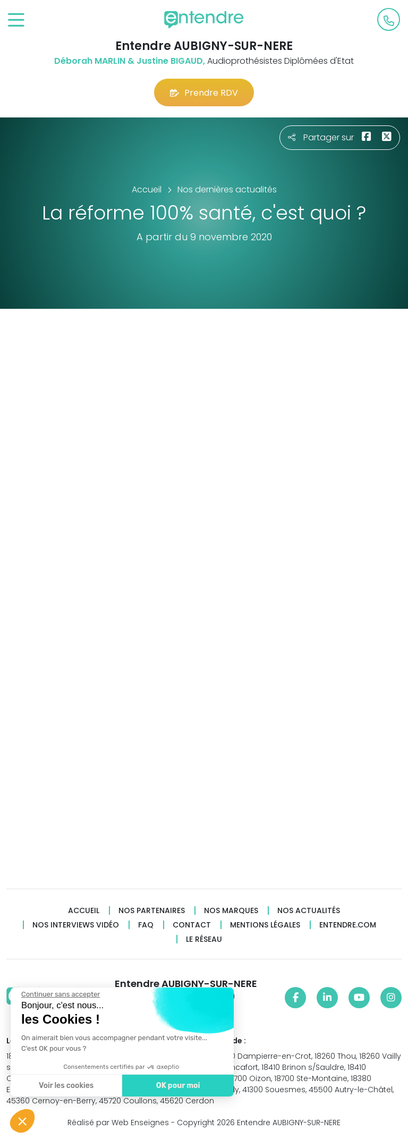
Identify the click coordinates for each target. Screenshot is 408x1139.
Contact (192, 925)
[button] (22, 1121)
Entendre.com (347, 925)
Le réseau (204, 939)
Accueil (83, 910)
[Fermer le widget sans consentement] (58, 994)
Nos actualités (308, 910)
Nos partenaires (151, 910)
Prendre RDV (204, 93)
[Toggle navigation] (16, 20)
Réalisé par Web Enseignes (118, 1122)
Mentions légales (265, 925)
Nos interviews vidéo (75, 925)
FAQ (146, 925)
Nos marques (231, 910)
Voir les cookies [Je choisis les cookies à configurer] (63, 1085)
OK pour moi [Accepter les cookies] (175, 1085)
